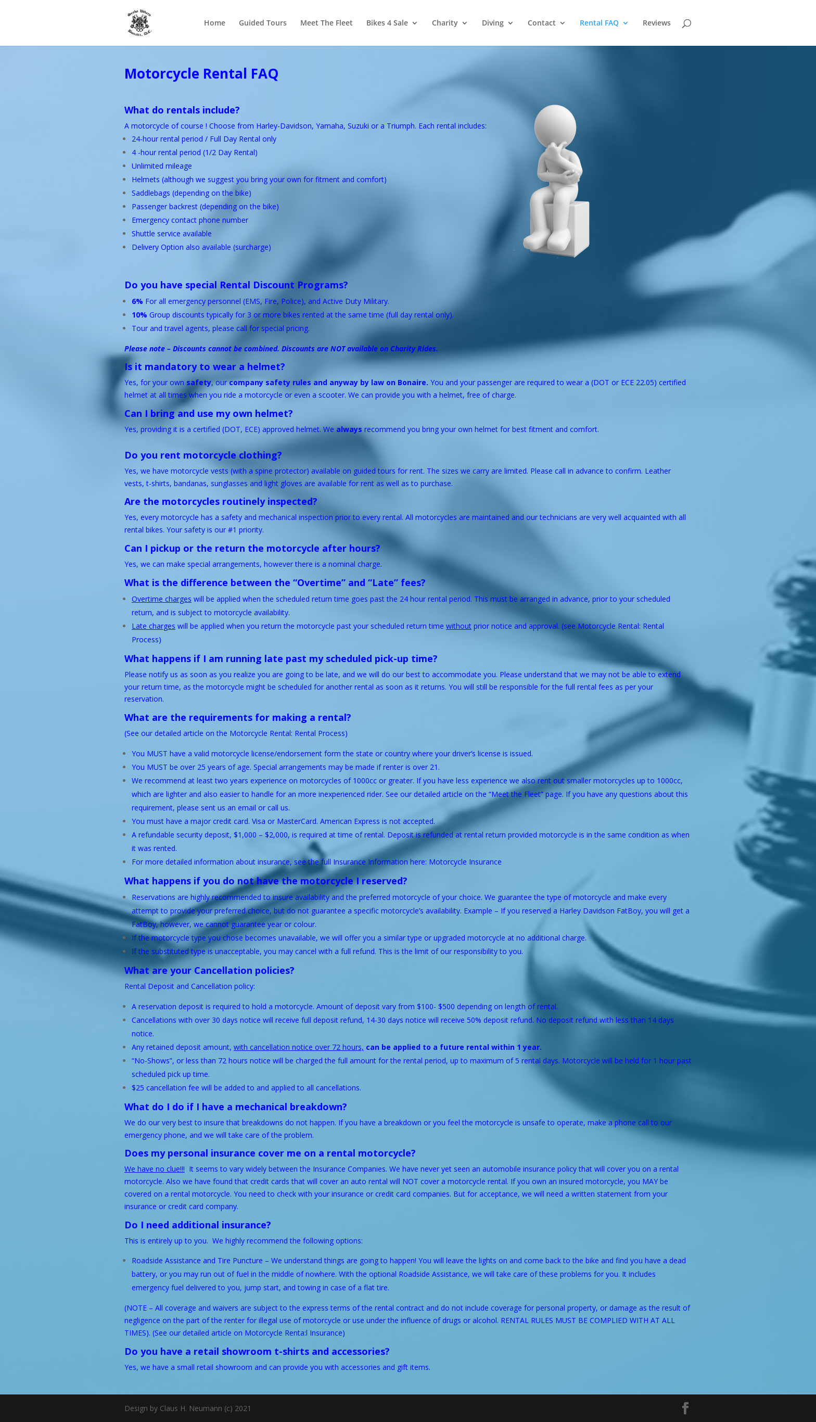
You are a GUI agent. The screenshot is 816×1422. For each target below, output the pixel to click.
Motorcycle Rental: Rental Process (287, 733)
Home (214, 23)
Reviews (657, 23)
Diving (493, 23)
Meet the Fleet (516, 794)
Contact (542, 23)
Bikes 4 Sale (387, 23)
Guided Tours (263, 23)
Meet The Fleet (326, 23)
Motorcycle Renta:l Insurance (293, 1333)
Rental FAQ (599, 23)
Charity (445, 23)
